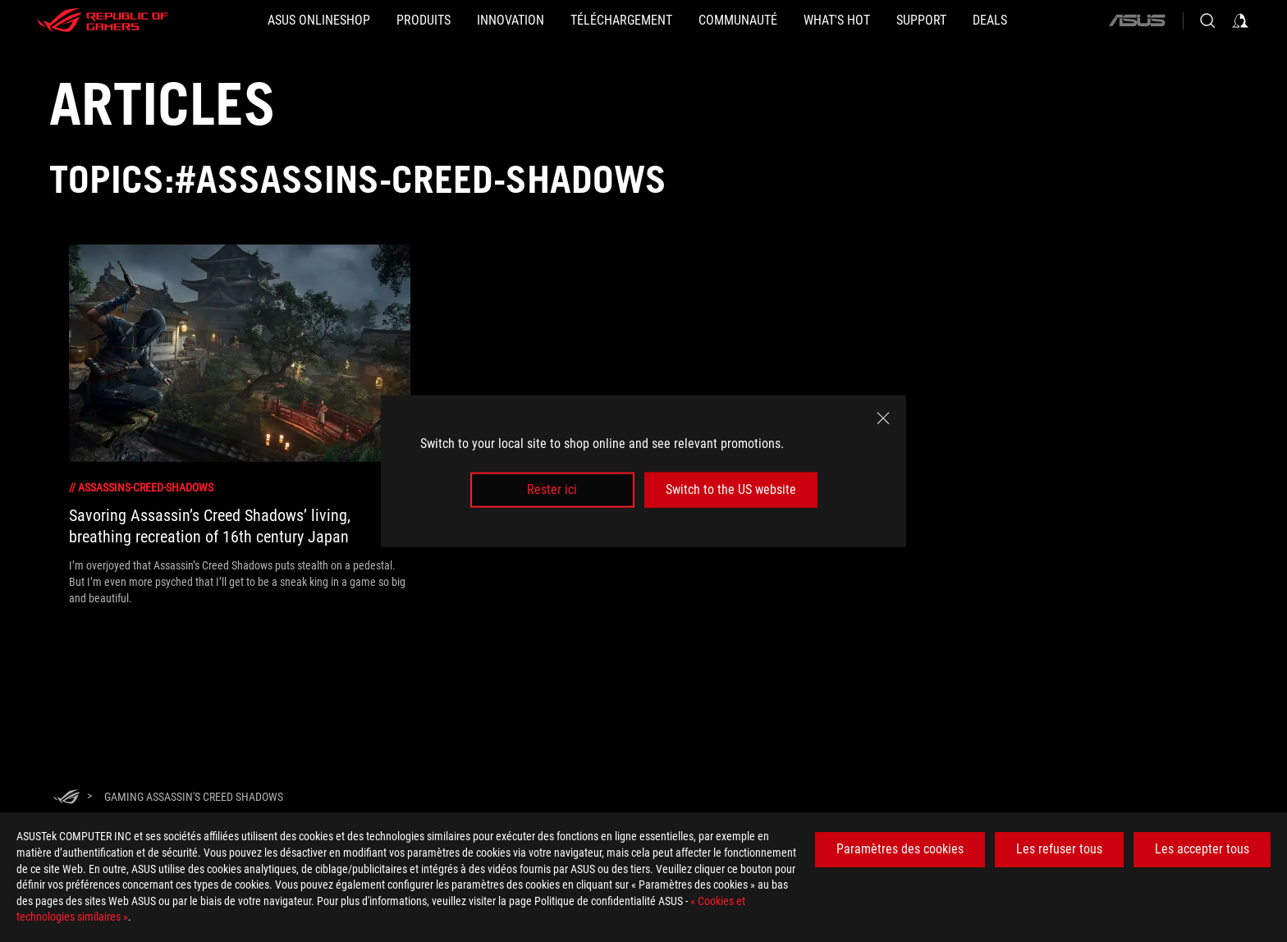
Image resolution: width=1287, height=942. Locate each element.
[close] (883, 418)
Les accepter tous (1202, 849)
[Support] (921, 20)
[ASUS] (1137, 20)
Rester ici (552, 489)
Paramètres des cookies (900, 849)
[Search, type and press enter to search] (1207, 20)
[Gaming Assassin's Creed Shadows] (193, 796)
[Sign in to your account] (1240, 20)
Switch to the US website (731, 489)
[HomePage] (66, 798)
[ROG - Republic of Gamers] (102, 20)
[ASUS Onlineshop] (319, 20)
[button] (423, 20)
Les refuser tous (1059, 849)
